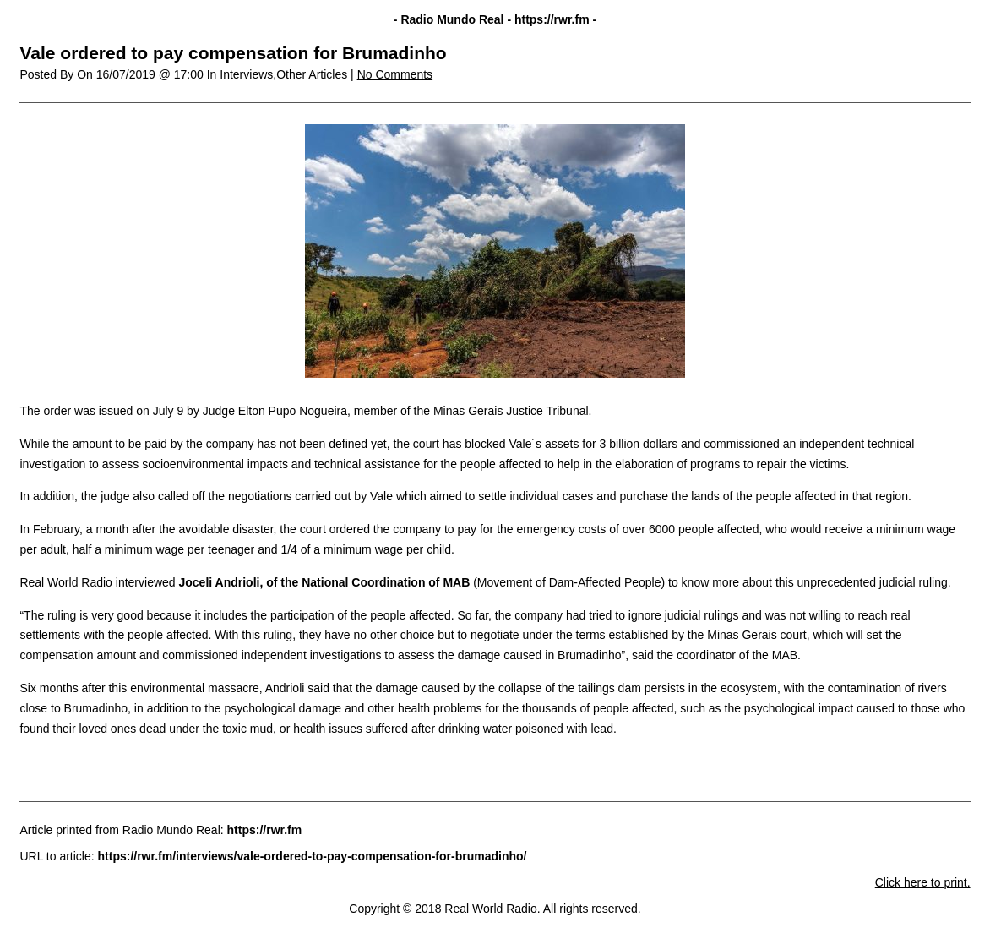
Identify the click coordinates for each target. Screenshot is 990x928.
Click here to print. (923, 882)
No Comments (394, 74)
